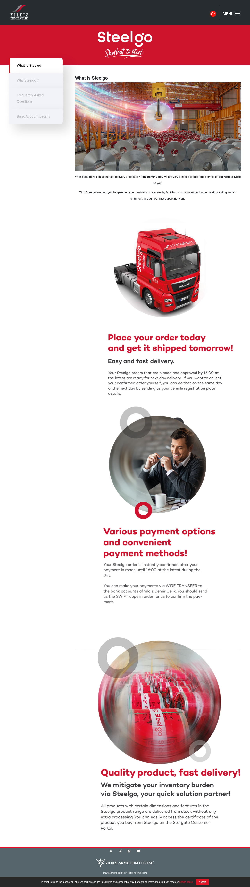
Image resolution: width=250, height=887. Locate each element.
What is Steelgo (29, 65)
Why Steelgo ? (28, 80)
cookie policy (186, 882)
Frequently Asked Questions (30, 98)
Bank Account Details (33, 116)
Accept (202, 882)
